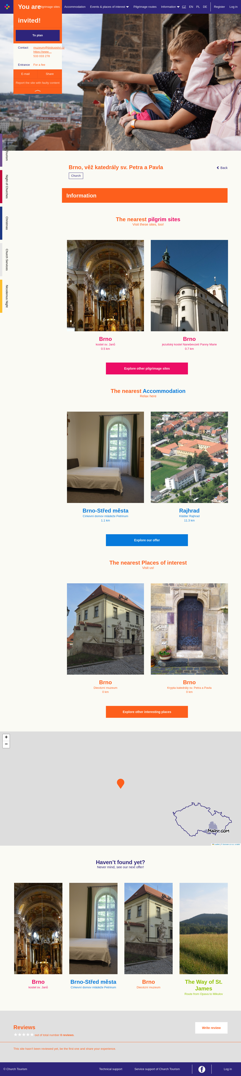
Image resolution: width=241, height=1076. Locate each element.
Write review (211, 1028)
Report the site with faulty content (37, 82)
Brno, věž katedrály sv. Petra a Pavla (116, 167)
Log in (234, 6)
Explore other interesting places (147, 712)
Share (50, 74)
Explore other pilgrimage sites (147, 368)
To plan (38, 35)
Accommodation (74, 6)
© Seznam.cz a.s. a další (230, 844)
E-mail (25, 74)
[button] (120, 784)
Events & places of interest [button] (109, 6)
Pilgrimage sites (49, 6)
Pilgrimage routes (144, 6)
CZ (184, 6)
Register (219, 6)
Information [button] (170, 6)
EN (191, 6)
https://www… (42, 51)
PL (198, 6)
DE (205, 6)
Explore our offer (147, 540)
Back (222, 168)
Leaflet (216, 844)
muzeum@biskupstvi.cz (48, 47)
